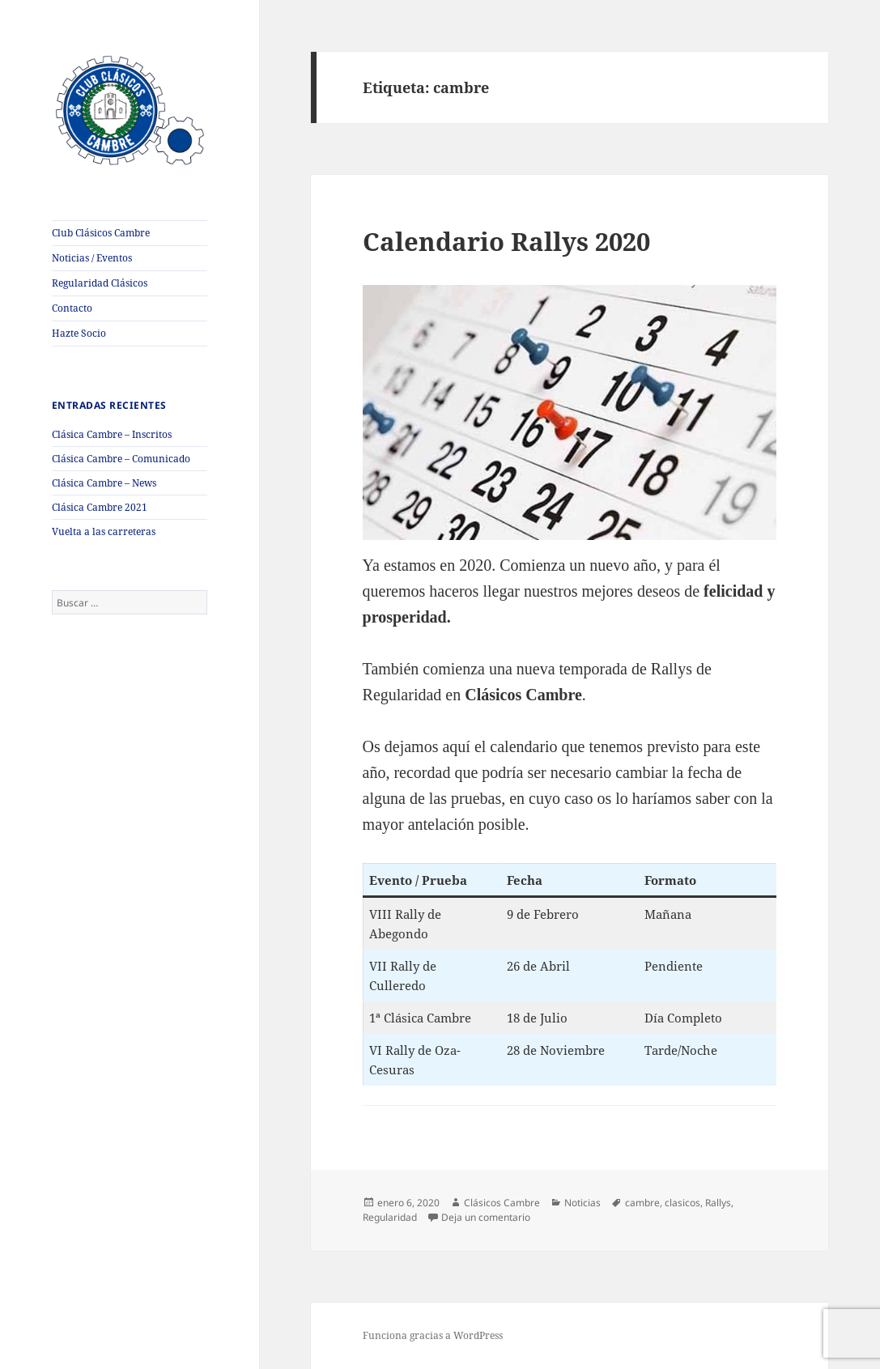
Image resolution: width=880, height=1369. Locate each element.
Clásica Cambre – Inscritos (112, 434)
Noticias (582, 1203)
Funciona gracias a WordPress (433, 1335)
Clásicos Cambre (502, 1203)
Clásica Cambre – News (104, 483)
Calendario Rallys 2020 (506, 241)
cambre (642, 1203)
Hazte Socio (79, 333)
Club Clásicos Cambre (101, 233)
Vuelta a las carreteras (103, 531)
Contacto (72, 308)
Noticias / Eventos (92, 258)
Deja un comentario (485, 1217)
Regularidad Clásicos (99, 283)
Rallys (718, 1203)
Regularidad (390, 1217)
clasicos (682, 1203)
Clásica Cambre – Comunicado (121, 459)
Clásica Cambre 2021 (99, 507)
